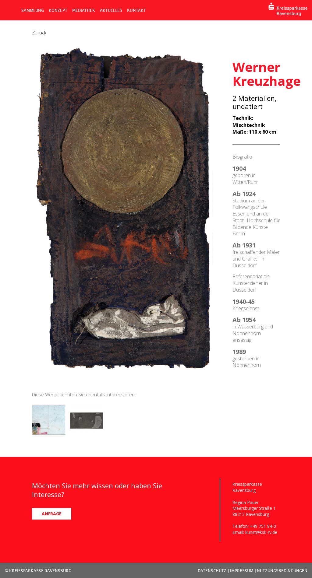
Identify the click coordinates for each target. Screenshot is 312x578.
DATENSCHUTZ (212, 570)
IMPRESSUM (241, 570)
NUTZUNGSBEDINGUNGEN (282, 570)
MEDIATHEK (83, 10)
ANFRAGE (52, 514)
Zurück (39, 33)
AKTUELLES (111, 10)
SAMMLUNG (32, 10)
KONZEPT (58, 10)
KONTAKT (136, 10)
